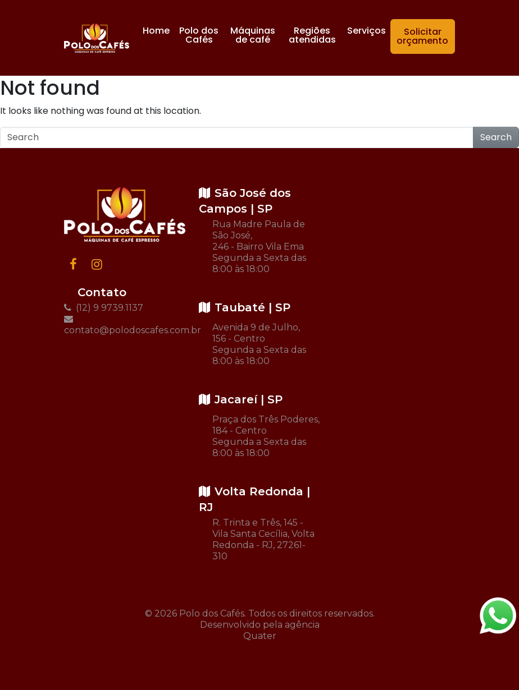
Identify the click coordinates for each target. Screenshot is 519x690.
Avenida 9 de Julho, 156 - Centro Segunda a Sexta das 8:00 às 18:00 (259, 344)
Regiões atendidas (312, 35)
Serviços (366, 30)
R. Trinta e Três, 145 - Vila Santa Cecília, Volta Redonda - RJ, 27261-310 (263, 539)
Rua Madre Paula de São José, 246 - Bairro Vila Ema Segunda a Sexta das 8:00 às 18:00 (259, 246)
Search (496, 137)
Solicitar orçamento (422, 36)
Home (156, 30)
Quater (259, 636)
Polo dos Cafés (198, 35)
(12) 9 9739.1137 (103, 307)
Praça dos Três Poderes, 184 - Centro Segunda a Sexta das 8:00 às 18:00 (266, 436)
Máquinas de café (252, 35)
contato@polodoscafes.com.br (124, 324)
